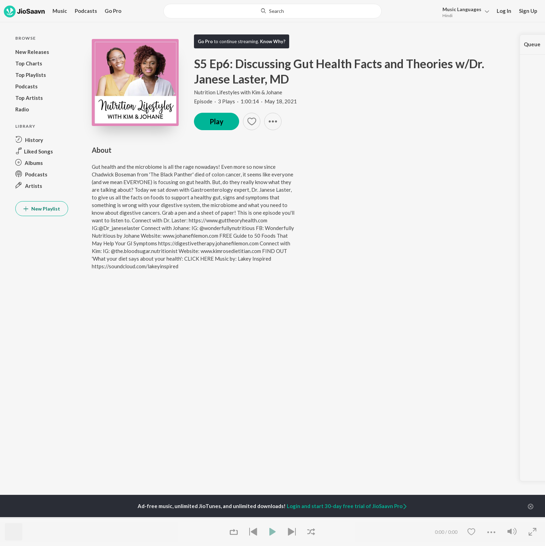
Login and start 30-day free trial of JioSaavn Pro (347, 506)
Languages (461, 9)
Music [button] (59, 11)
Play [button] (216, 121)
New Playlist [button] (41, 209)
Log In (504, 11)
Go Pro (113, 11)
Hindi (447, 15)
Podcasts (86, 11)
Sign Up (528, 11)
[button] (464, 12)
